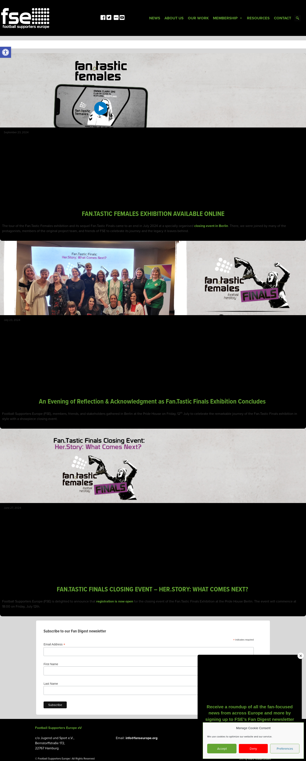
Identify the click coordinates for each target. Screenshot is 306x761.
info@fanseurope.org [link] (141, 738)
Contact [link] (282, 18)
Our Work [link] (198, 18)
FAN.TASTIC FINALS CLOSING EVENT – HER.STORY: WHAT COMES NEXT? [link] (153, 589)
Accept (222, 749)
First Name (51, 664)
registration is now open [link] (114, 601)
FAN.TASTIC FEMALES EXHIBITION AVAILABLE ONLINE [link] (153, 214)
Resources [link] (258, 18)
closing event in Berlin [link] (211, 226)
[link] (5, 52)
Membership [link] (228, 18)
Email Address (54, 644)
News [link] (154, 18)
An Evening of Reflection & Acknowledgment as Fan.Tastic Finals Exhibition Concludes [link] (153, 401)
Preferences (285, 749)
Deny (253, 749)
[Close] (301, 656)
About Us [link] (174, 18)
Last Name (51, 683)
